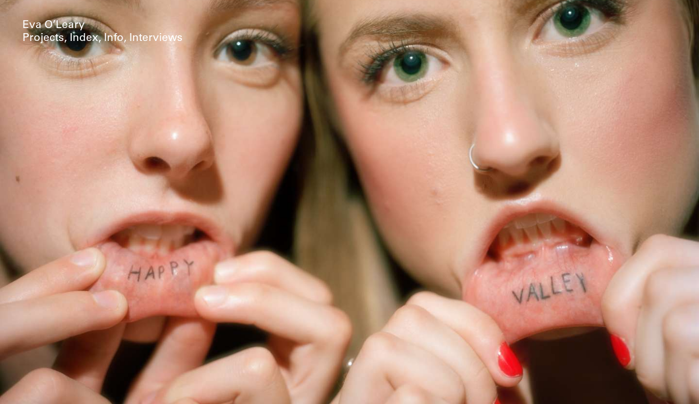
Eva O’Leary (53, 25)
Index (84, 38)
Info (114, 38)
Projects (43, 38)
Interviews (156, 38)
